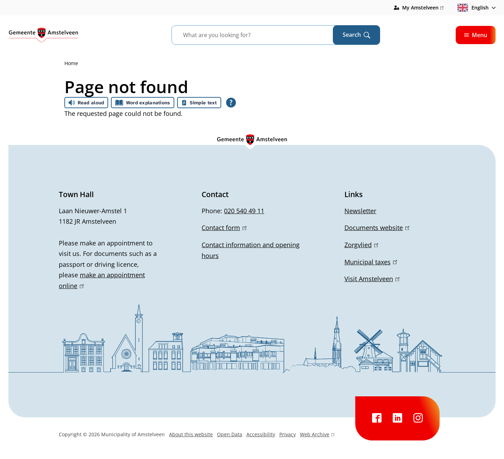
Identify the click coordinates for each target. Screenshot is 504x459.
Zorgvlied (361, 245)
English (473, 8)
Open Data (229, 434)
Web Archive (317, 435)
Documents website (376, 227)
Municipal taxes (370, 262)
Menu (475, 35)
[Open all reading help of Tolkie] (231, 102)
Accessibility (260, 434)
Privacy (287, 434)
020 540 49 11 (244, 211)
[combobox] (261, 35)
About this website (191, 434)
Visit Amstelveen (371, 278)
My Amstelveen (422, 8)
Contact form (224, 227)
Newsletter (360, 211)
